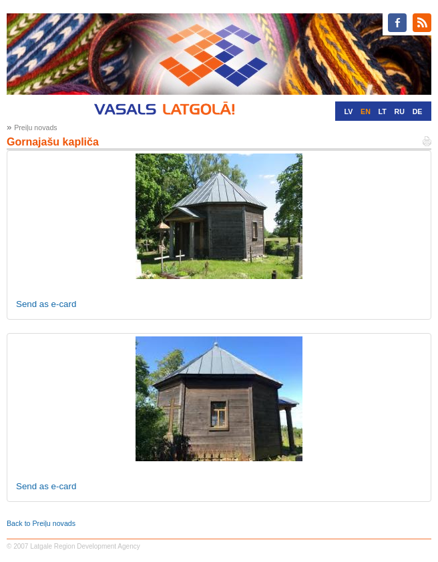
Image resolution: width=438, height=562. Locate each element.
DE (418, 111)
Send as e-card (46, 304)
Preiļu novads (35, 127)
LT (383, 111)
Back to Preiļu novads (41, 523)
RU (400, 111)
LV (349, 111)
